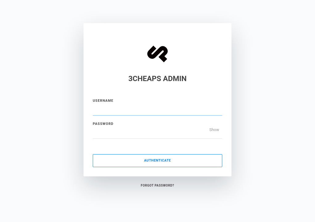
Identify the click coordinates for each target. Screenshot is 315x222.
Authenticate (157, 160)
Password (103, 124)
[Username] (157, 109)
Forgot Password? (157, 185)
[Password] (157, 132)
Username (103, 101)
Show (214, 130)
